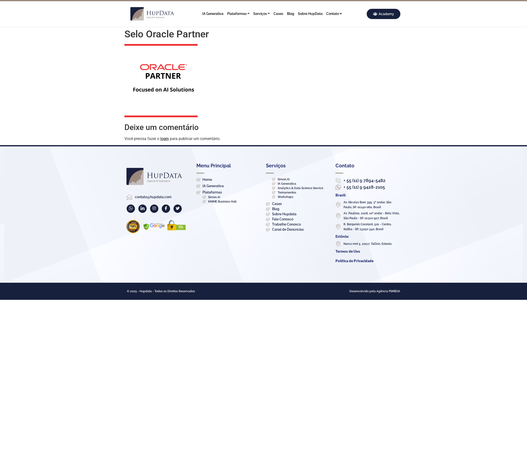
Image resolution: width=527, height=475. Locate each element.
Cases (278, 14)
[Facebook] (166, 209)
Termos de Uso (347, 251)
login (164, 138)
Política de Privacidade (354, 261)
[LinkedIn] (142, 209)
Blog (290, 14)
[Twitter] (177, 209)
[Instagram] (154, 209)
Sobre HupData (310, 14)
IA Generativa (212, 14)
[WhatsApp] (131, 209)
